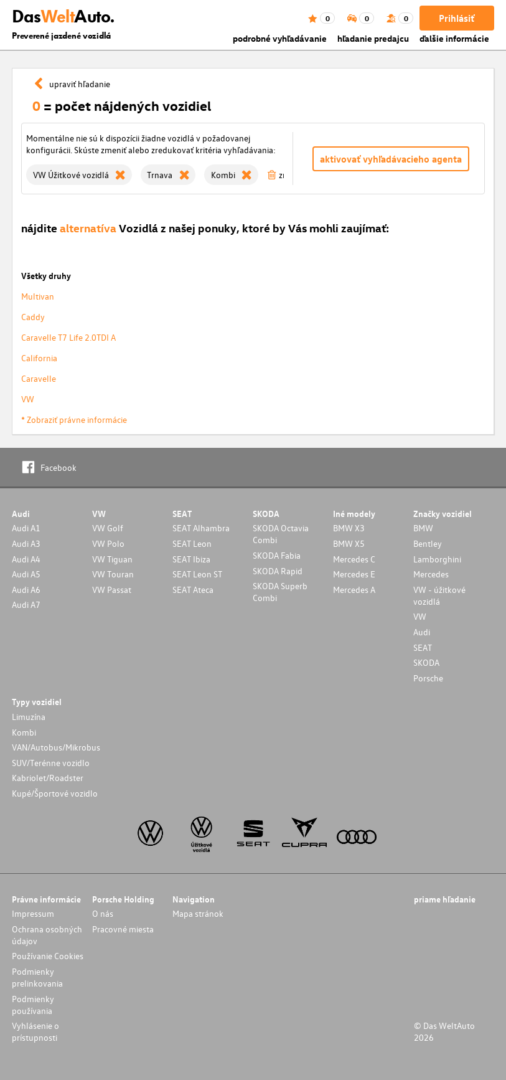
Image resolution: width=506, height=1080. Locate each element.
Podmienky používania (33, 1004)
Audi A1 (26, 528)
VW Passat (111, 589)
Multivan (37, 296)
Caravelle (38, 378)
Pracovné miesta (123, 929)
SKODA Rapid (277, 571)
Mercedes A (354, 589)
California (39, 358)
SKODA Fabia (277, 555)
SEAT (422, 647)
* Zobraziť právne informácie (74, 419)
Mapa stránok (197, 913)
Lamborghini (437, 559)
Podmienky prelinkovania (37, 977)
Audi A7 (26, 604)
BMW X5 (349, 543)
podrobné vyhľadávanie (280, 38)
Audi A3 (26, 543)
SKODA (426, 662)
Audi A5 (26, 574)
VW (27, 399)
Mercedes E (354, 574)
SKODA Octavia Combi (281, 534)
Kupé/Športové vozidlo (55, 793)
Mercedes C (354, 559)
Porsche (428, 678)
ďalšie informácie (454, 38)
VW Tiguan (112, 559)
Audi (421, 632)
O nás (102, 913)
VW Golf (107, 528)
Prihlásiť (456, 18)
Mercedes (431, 574)
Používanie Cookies (47, 956)
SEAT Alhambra (201, 528)
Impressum (33, 913)
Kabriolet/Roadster (47, 778)
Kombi (24, 732)
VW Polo (108, 543)
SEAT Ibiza (191, 559)
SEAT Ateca (192, 589)
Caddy (33, 317)
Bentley (427, 543)
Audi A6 (26, 589)
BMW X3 (349, 528)
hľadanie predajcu (373, 38)
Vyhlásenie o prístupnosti (35, 1031)
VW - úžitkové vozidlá (439, 595)
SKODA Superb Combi (280, 592)
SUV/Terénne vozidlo (51, 763)
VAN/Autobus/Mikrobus (56, 747)
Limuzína (28, 716)
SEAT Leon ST (197, 574)
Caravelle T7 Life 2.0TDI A (68, 337)
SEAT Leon (192, 543)
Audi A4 (26, 559)
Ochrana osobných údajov (47, 935)
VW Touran (113, 574)
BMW (423, 528)
